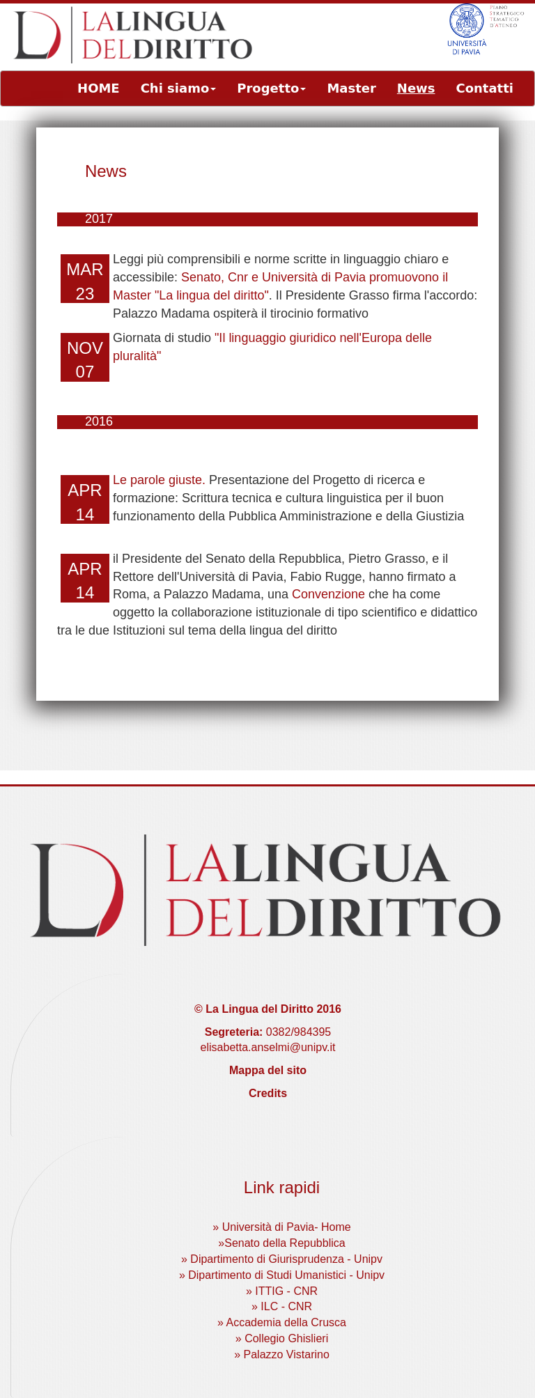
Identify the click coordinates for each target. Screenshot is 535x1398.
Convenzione (328, 594)
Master (351, 88)
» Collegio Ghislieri (281, 1338)
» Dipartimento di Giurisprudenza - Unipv (281, 1259)
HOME (98, 88)
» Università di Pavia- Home (281, 1227)
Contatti (484, 88)
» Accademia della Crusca (281, 1322)
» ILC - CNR (281, 1306)
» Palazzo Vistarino (281, 1354)
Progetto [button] (271, 88)
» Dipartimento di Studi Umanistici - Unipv (282, 1275)
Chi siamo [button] (179, 88)
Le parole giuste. (159, 480)
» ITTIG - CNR (282, 1291)
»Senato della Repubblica (281, 1243)
